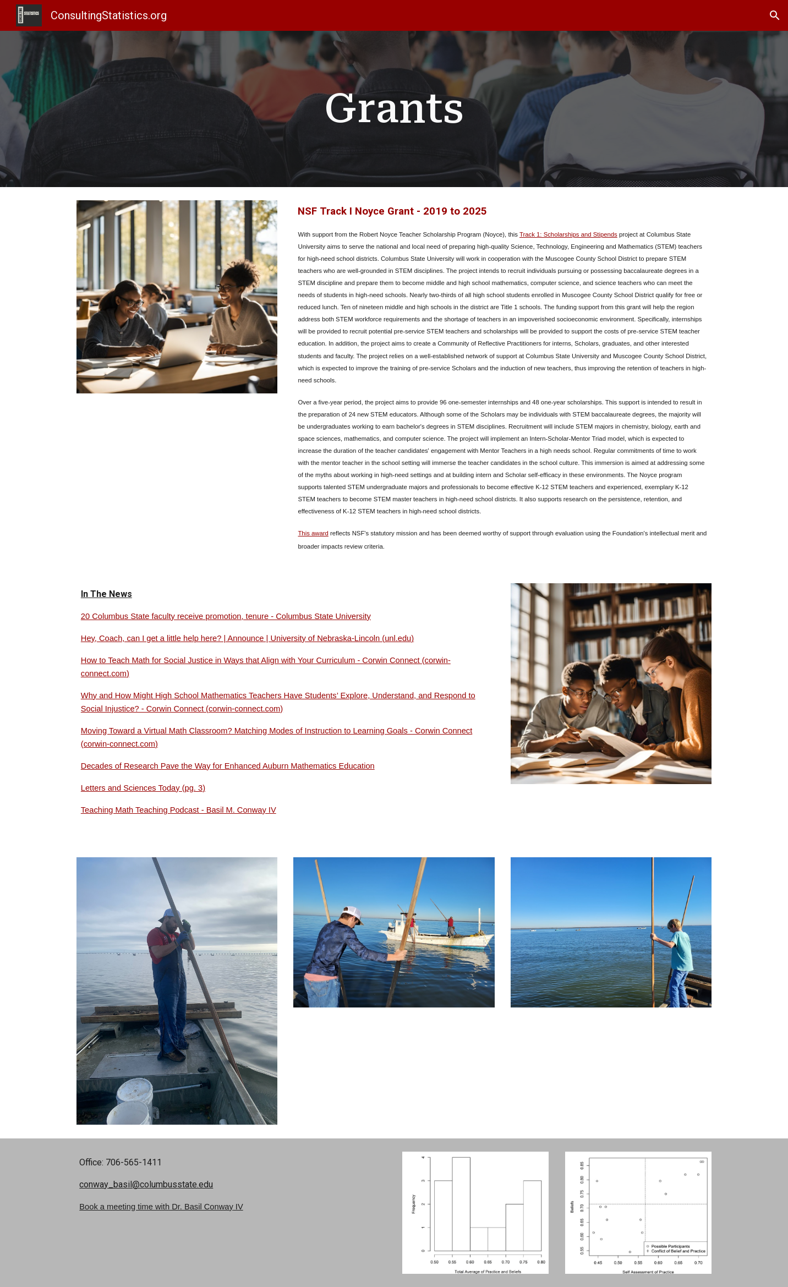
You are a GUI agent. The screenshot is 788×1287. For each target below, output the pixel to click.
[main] (394, 108)
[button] (775, 15)
